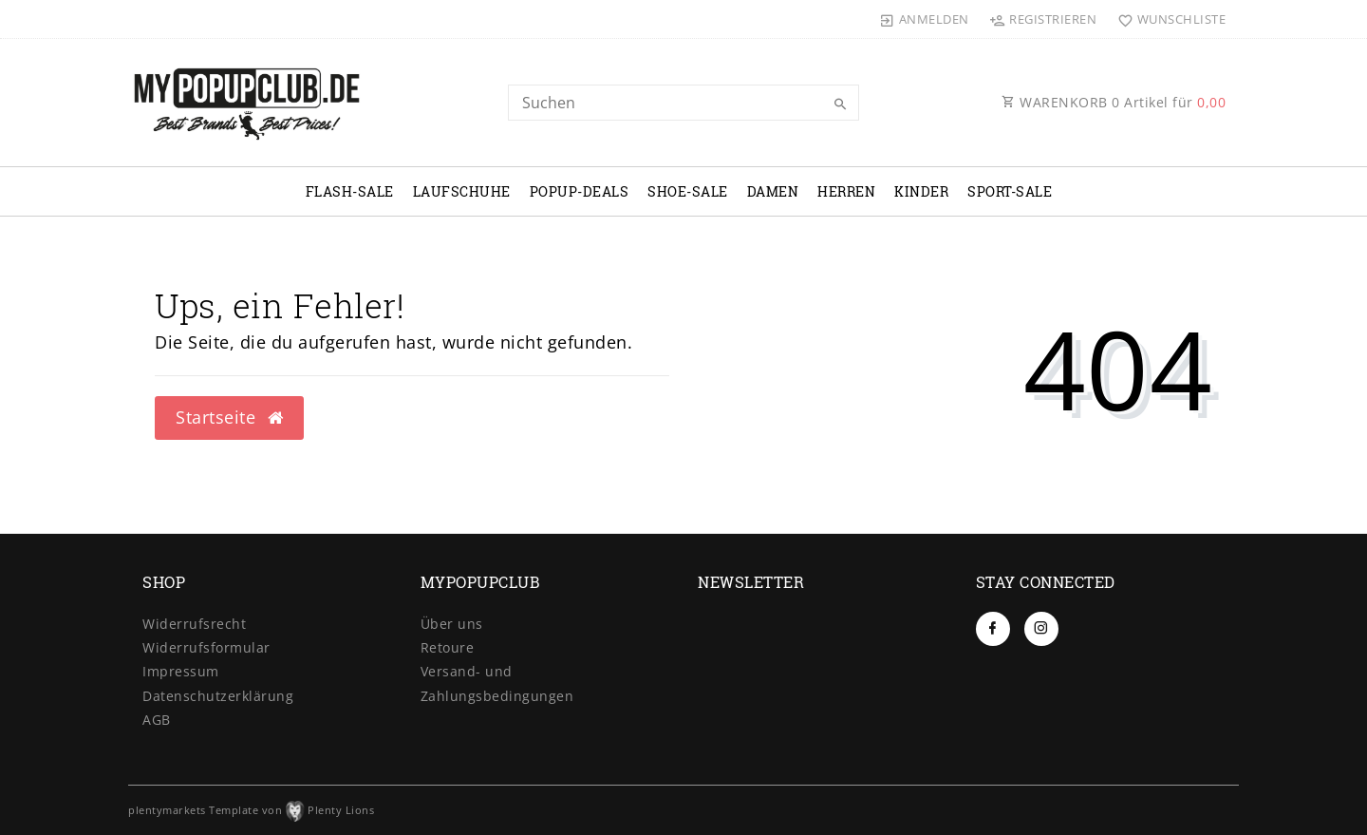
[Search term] (683, 103)
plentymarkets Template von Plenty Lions (251, 810)
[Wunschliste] (1167, 19)
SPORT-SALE (1009, 191)
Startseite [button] (229, 417)
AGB (156, 720)
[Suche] (840, 104)
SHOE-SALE (687, 191)
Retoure (448, 647)
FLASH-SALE (350, 191)
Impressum (180, 671)
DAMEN (773, 191)
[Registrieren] (1043, 19)
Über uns (452, 624)
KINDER (921, 191)
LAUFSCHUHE (462, 191)
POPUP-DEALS (579, 191)
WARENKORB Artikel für (1114, 102)
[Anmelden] (924, 19)
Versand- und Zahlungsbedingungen (497, 683)
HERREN (846, 191)
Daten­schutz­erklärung (217, 696)
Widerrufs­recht (194, 624)
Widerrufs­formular (206, 647)
